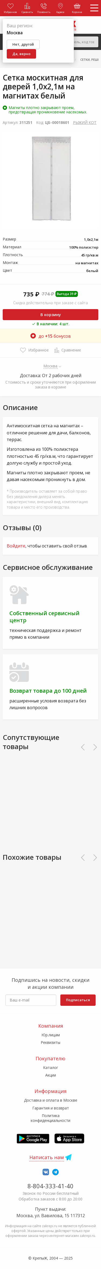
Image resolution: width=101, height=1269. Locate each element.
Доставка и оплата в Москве (50, 1100)
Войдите (16, 546)
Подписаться (78, 999)
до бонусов (50, 336)
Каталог (50, 1067)
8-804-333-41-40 (50, 1186)
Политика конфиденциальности (50, 1118)
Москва (50, 365)
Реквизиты (50, 1042)
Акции (50, 1075)
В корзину (50, 314)
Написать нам (46, 1157)
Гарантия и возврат (50, 1108)
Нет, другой (23, 44)
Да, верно (21, 53)
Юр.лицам (50, 1034)
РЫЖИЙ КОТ (84, 122)
